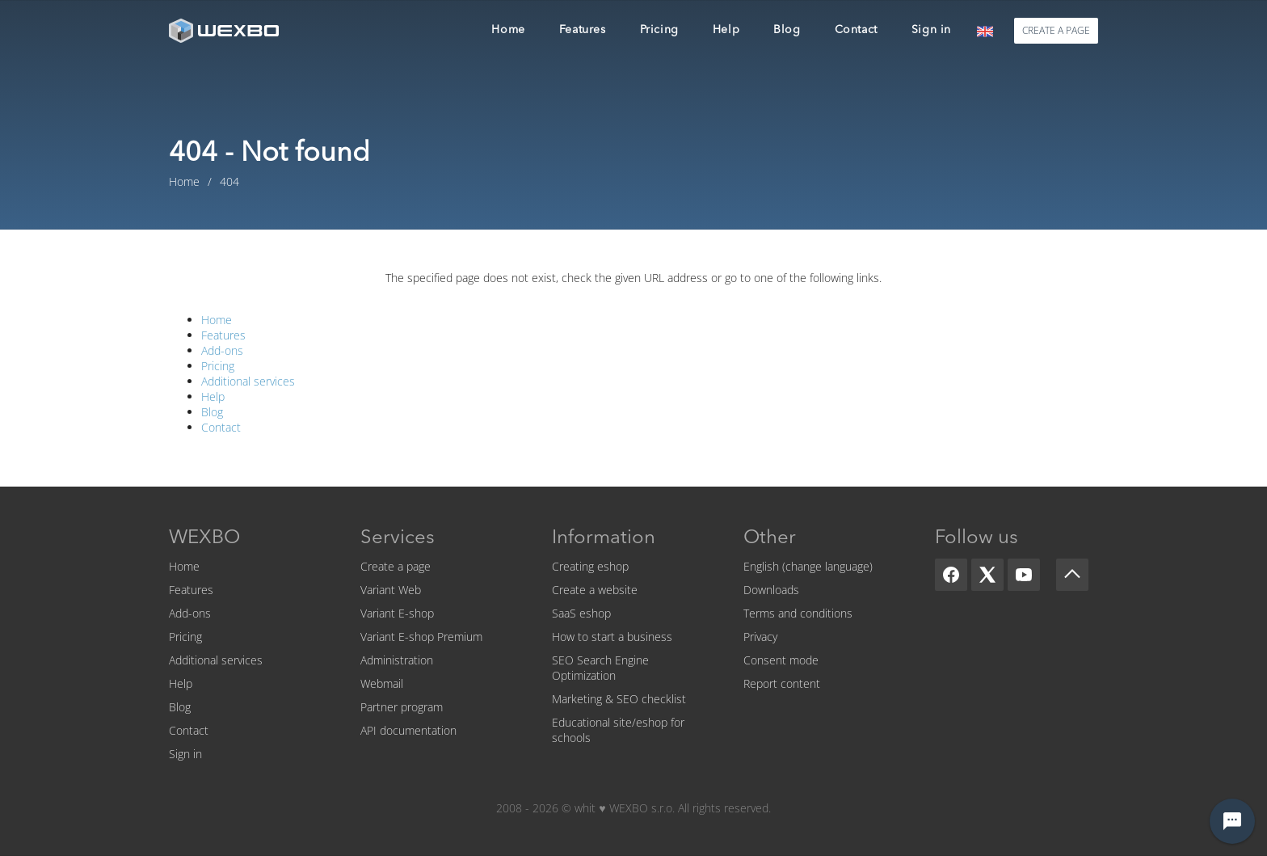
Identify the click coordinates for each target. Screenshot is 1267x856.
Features (223, 335)
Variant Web (390, 589)
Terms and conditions (797, 613)
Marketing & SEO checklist (619, 698)
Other (769, 538)
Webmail (381, 683)
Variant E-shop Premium (421, 636)
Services (397, 538)
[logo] (225, 30)
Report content (781, 683)
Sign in (185, 753)
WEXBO (204, 538)
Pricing (217, 365)
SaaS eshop (581, 613)
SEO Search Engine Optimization (600, 667)
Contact (221, 427)
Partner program (401, 707)
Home (216, 319)
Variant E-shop (397, 613)
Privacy (760, 636)
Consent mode (781, 660)
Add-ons (222, 350)
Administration (396, 660)
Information (603, 538)
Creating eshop (590, 566)
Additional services (248, 381)
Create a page (395, 566)
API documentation (408, 730)
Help (213, 396)
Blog (212, 412)
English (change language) (808, 566)
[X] (987, 575)
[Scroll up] (1072, 575)
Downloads (771, 589)
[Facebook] (951, 575)
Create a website (595, 589)
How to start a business (612, 636)
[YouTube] (1024, 575)
